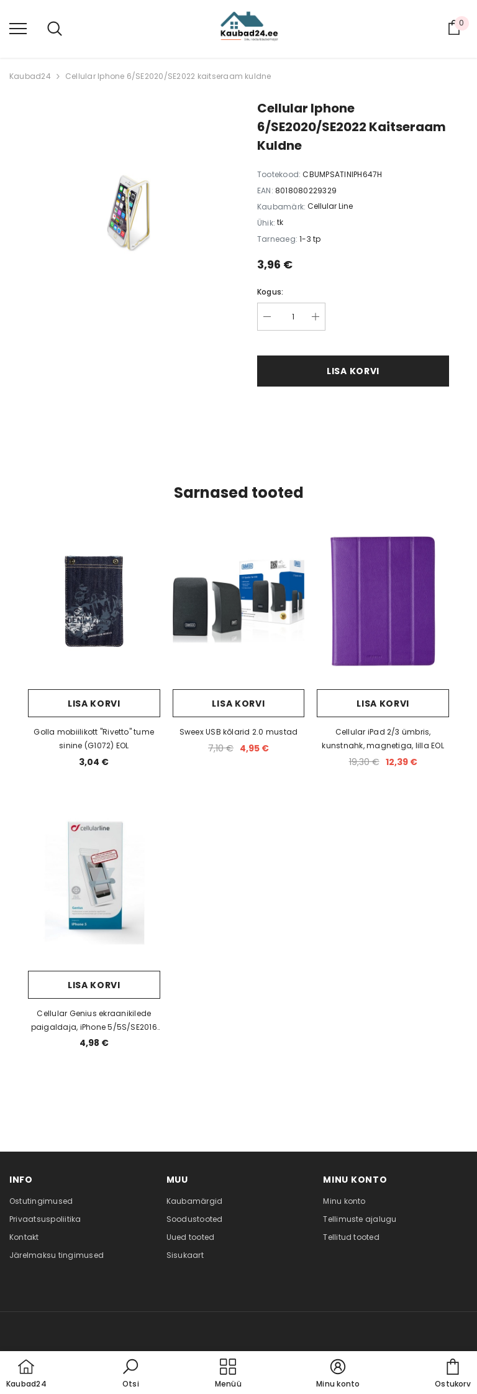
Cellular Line (330, 206)
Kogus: (270, 292)
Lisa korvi (353, 371)
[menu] (18, 28)
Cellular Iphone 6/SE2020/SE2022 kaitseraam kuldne (168, 76)
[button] (130, 1374)
